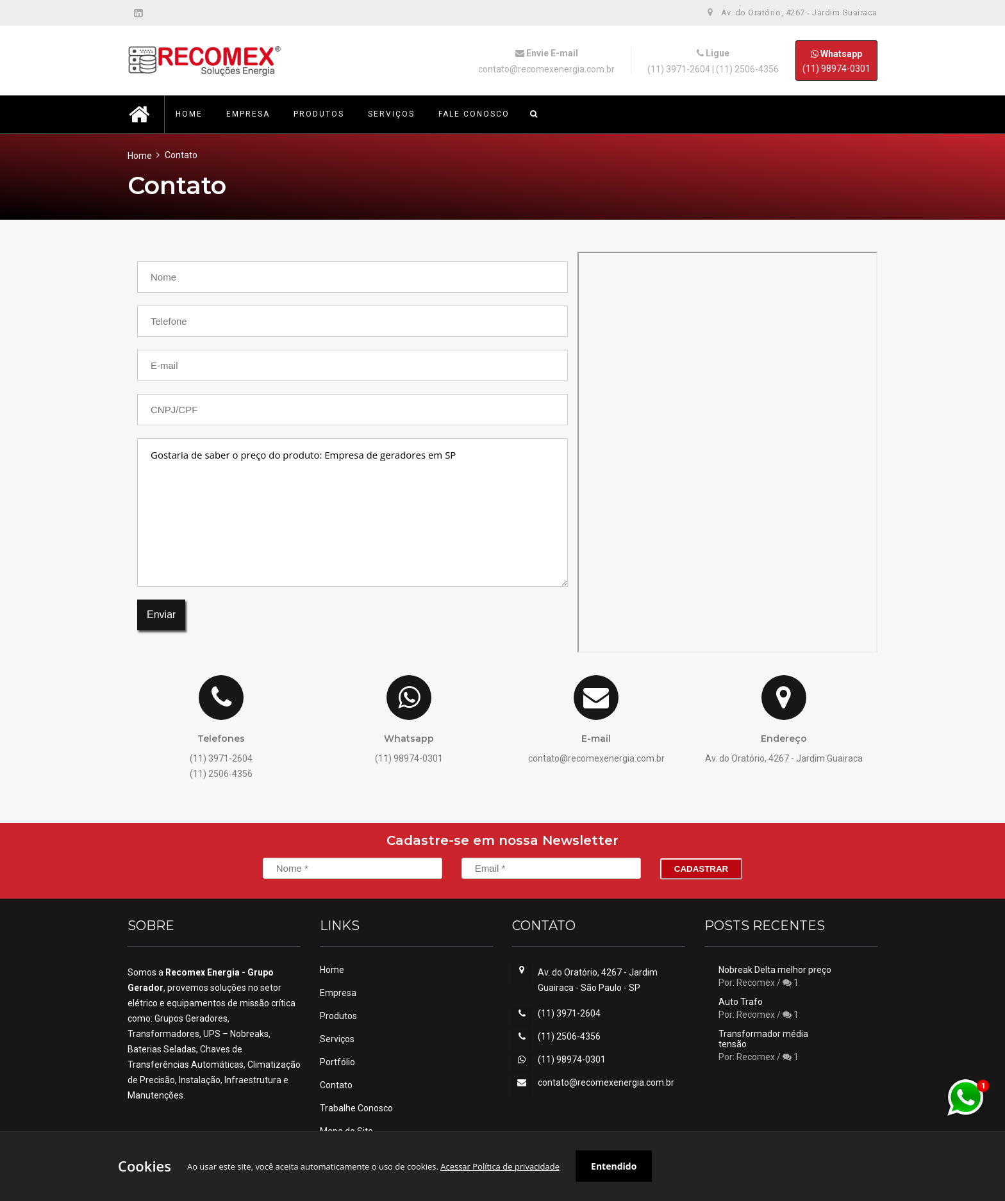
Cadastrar (701, 869)
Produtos (338, 1016)
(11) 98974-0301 (836, 60)
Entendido (613, 1166)
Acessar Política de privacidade (500, 1166)
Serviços (337, 1039)
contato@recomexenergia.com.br (546, 69)
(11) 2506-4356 (747, 69)
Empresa (338, 993)
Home (140, 156)
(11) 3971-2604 (678, 69)
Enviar (161, 614)
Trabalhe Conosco (356, 1108)
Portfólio (337, 1062)
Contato (336, 1085)
